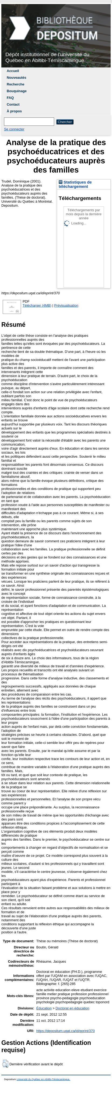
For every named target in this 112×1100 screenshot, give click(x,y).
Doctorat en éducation (72, 1008)
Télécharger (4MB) (37, 305)
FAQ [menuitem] (10, 98)
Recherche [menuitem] (15, 84)
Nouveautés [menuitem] (16, 78)
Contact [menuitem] (13, 104)
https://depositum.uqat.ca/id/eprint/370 (65, 1031)
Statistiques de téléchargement (75, 184)
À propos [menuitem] (14, 111)
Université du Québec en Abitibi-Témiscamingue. (43, 1079)
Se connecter (14, 129)
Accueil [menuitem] (13, 71)
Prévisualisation (66, 305)
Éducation (44, 1008)
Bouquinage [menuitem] (17, 91)
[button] (5, 1064)
